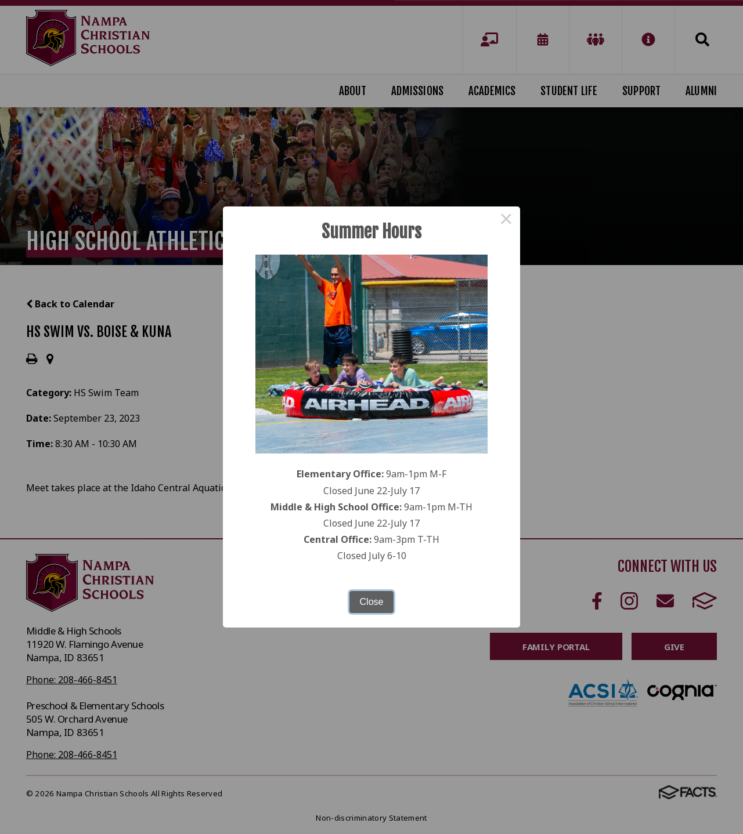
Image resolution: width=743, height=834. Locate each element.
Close (372, 602)
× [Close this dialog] (506, 220)
